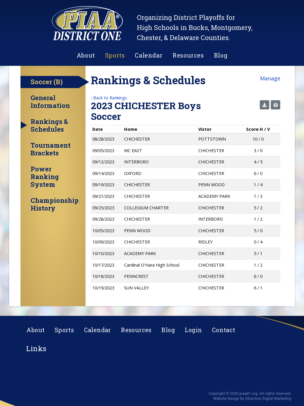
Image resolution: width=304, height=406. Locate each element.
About (86, 55)
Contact (223, 330)
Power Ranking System (45, 176)
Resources (188, 55)
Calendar (148, 55)
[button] (264, 104)
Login (193, 330)
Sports (115, 55)
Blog (220, 55)
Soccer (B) (47, 81)
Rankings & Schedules (49, 125)
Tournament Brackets (51, 149)
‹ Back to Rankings (109, 98)
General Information (50, 101)
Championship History (55, 204)
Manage (270, 78)
